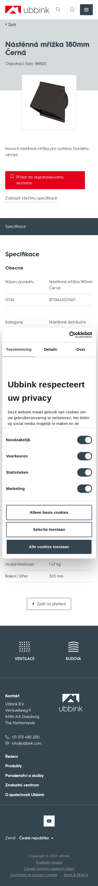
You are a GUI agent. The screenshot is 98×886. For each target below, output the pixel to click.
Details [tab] (50, 349)
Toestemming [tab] (19, 349)
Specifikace (15, 226)
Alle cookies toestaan (49, 546)
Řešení (11, 756)
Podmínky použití (49, 862)
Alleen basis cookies (49, 512)
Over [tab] (80, 349)
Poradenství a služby (24, 776)
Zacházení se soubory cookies (33, 875)
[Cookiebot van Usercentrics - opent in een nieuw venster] (78, 334)
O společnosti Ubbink (24, 795)
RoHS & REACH (76, 875)
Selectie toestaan (49, 529)
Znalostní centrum (22, 785)
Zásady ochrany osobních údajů (49, 869)
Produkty (13, 766)
